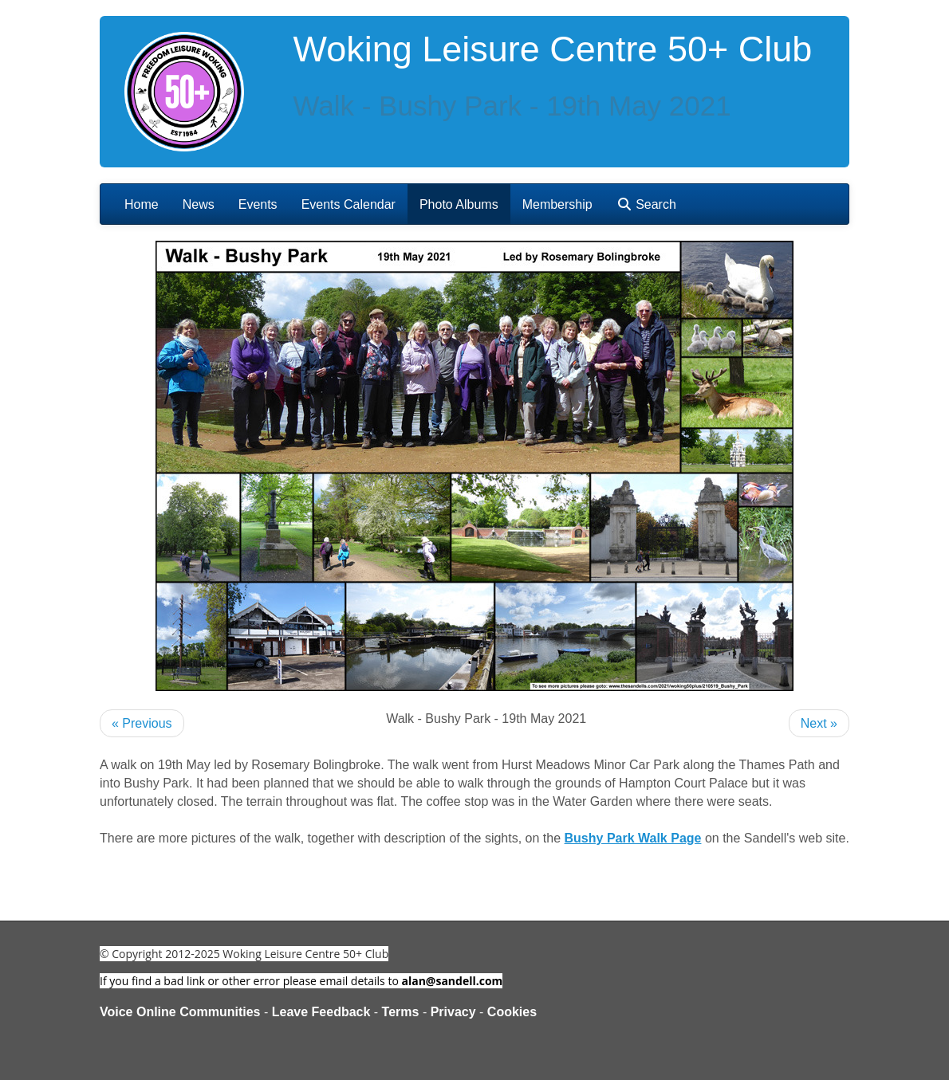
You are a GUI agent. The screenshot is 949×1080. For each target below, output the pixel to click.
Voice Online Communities (180, 1012)
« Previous (142, 723)
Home (141, 204)
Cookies (512, 1012)
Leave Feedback (321, 1012)
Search (646, 204)
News (199, 204)
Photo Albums (458, 204)
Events (258, 204)
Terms (400, 1012)
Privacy (453, 1012)
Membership (557, 204)
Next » (819, 723)
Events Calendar (348, 204)
